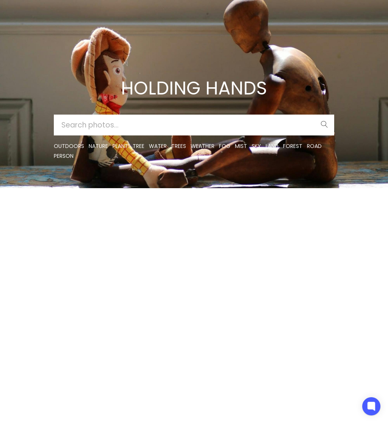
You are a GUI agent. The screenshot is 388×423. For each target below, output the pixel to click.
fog (224, 146)
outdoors (69, 146)
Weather (202, 146)
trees (178, 146)
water (158, 146)
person (64, 156)
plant (120, 146)
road (314, 146)
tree (138, 146)
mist (241, 146)
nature (98, 146)
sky (256, 146)
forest (292, 146)
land (272, 146)
